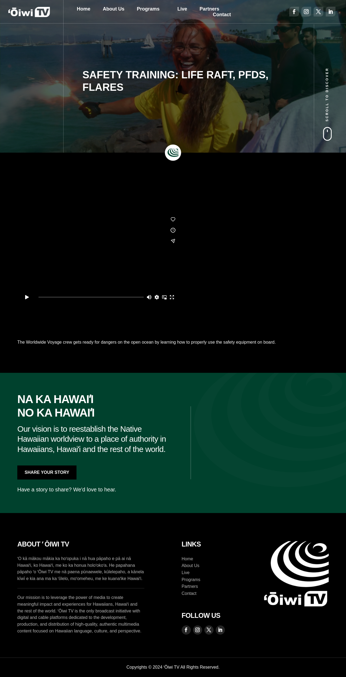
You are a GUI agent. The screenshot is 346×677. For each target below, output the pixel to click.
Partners (209, 9)
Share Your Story (47, 472)
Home (83, 9)
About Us (113, 9)
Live (182, 9)
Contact (222, 14)
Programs (148, 9)
